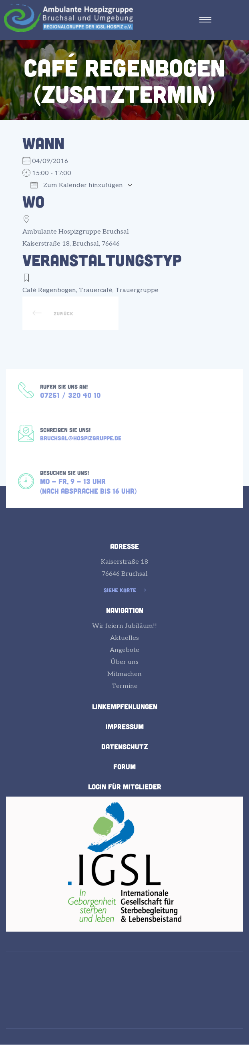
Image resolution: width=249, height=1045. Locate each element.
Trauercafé (95, 290)
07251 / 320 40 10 (70, 395)
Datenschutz (124, 746)
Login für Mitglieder (124, 786)
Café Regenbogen (49, 290)
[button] (125, 590)
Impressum (125, 726)
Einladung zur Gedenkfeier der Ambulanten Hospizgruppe (70, 313)
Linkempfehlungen (124, 706)
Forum (124, 766)
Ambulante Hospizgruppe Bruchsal (75, 232)
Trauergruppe (137, 290)
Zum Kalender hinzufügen (76, 185)
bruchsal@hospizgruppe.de (80, 438)
